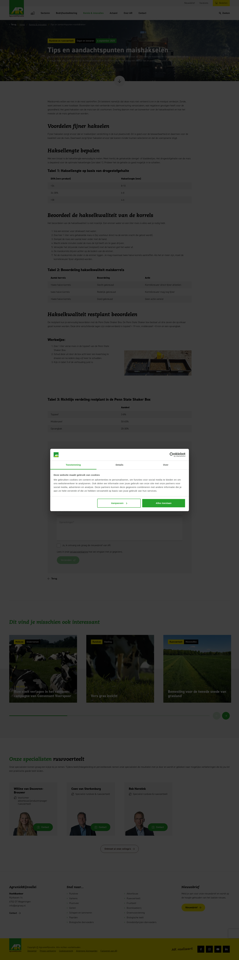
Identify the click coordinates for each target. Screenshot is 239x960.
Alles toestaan (164, 503)
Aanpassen (119, 503)
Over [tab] (165, 464)
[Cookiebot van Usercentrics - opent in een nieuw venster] (171, 454)
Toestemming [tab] (73, 464)
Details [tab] (119, 464)
